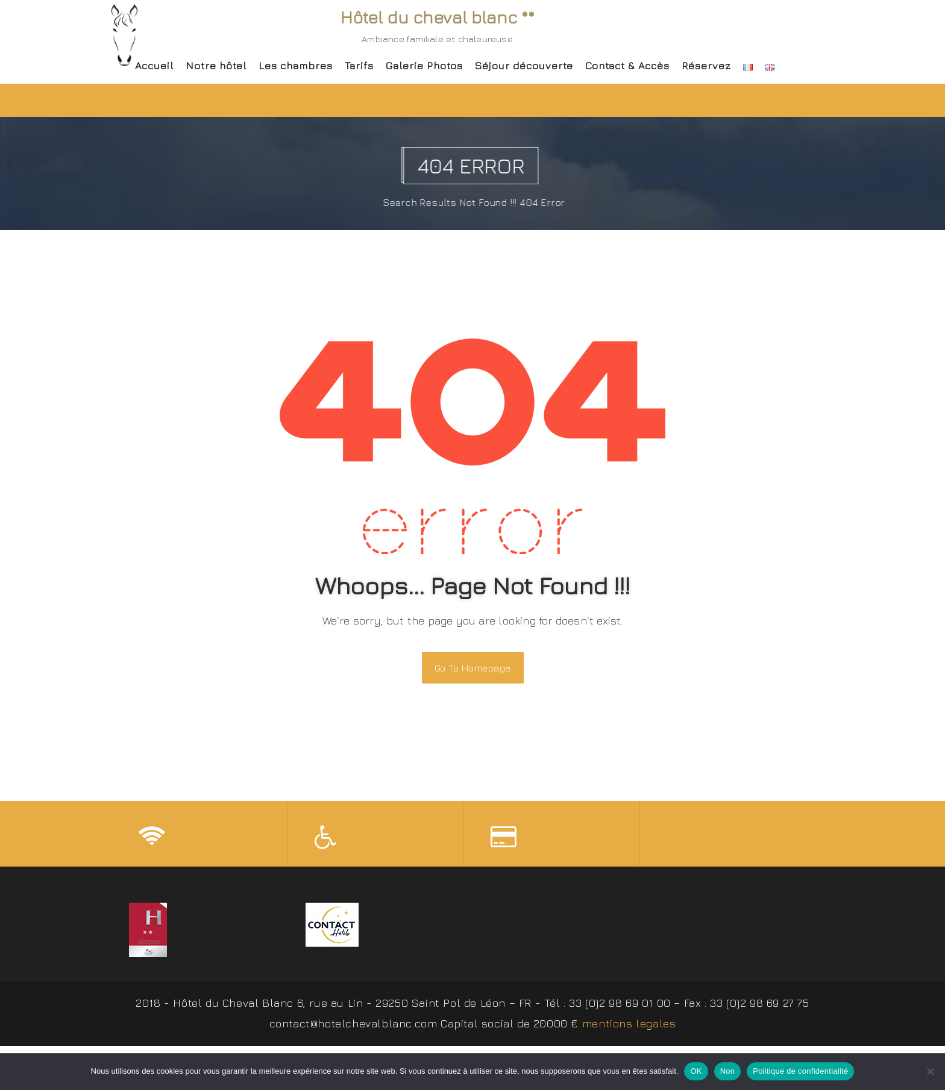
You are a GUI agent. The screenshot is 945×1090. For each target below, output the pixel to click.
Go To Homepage (473, 667)
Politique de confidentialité (800, 1071)
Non (727, 1071)
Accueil (154, 66)
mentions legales (629, 1026)
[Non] (930, 1071)
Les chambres (296, 66)
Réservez (706, 66)
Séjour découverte (524, 66)
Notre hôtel (216, 66)
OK (696, 1071)
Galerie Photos (424, 66)
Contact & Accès (627, 66)
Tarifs (359, 66)
